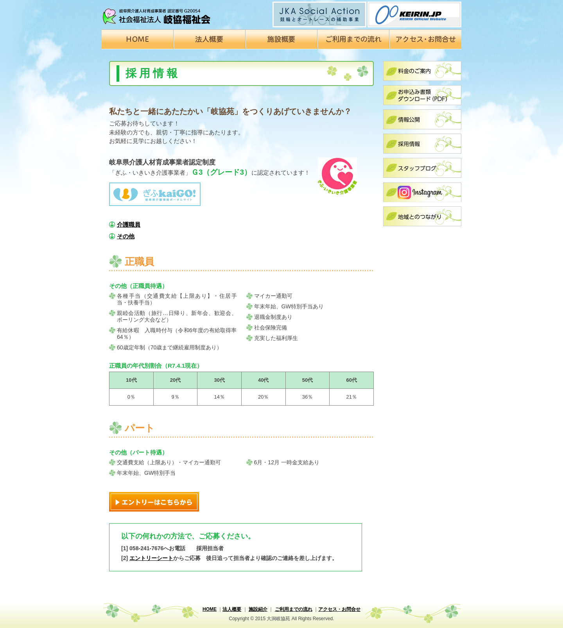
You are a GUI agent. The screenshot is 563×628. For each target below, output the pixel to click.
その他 (125, 236)
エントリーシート (151, 558)
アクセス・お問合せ (339, 609)
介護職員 (128, 224)
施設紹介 (258, 609)
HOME (210, 609)
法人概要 (231, 609)
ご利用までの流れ (293, 609)
